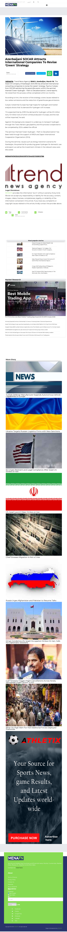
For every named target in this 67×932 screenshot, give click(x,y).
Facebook (16, 909)
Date (8, 75)
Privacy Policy (12, 880)
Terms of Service (12, 877)
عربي (29, 2)
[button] (33, 2)
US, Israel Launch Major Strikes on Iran (23, 514)
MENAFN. (16, 927)
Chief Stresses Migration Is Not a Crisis (23, 559)
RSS (14, 921)
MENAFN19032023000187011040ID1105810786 (24, 159)
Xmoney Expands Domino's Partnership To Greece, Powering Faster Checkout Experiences (28, 324)
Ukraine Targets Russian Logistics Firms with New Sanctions (33, 434)
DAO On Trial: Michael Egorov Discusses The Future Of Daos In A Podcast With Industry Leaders (29, 335)
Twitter (15, 912)
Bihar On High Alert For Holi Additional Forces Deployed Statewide (31, 729)
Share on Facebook (30, 76)
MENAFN (9, 84)
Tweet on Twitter (41, 76)
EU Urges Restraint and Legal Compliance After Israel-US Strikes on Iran (31, 473)
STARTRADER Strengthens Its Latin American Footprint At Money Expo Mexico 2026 (26, 332)
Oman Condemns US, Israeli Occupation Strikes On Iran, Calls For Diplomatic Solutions (33, 643)
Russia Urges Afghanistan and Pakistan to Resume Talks (31, 602)
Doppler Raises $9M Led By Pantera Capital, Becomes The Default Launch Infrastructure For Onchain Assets (32, 330)
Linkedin (16, 919)
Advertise (10, 885)
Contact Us (11, 882)
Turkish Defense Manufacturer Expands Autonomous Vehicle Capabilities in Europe (33, 398)
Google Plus (17, 914)
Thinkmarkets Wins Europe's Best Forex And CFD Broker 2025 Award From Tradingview (27, 338)
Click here (19, 868)
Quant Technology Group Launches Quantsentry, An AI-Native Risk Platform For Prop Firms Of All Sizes (31, 327)
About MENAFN (12, 887)
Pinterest (16, 916)
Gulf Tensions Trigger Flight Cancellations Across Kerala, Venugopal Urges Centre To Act (31, 682)
